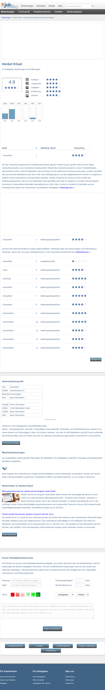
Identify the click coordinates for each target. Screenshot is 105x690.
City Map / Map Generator (50, 419)
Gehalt (52, 6)
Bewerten (41, 6)
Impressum (69, 683)
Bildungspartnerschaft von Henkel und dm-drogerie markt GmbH (29, 491)
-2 (18, 595)
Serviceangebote (39, 677)
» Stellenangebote (63, 646)
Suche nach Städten (7, 680)
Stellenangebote (74, 12)
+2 (33, 595)
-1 (23, 595)
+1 (28, 595)
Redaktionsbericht (42, 12)
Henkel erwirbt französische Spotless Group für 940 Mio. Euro (27, 514)
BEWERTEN (96, 360)
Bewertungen (27, 6)
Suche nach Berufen (7, 677)
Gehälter (59, 12)
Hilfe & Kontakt (38, 680)
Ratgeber (3, 683)
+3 (38, 595)
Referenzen (69, 680)
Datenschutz (70, 677)
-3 (13, 595)
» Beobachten (51, 651)
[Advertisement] (52, 41)
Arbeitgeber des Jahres (41, 683)
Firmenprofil (23, 12)
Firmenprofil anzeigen (11, 443)
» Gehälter (39, 646)
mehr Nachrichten (9, 535)
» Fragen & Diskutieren (86, 646)
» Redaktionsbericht (15, 646)
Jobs (60, 6)
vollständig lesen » (67, 188)
